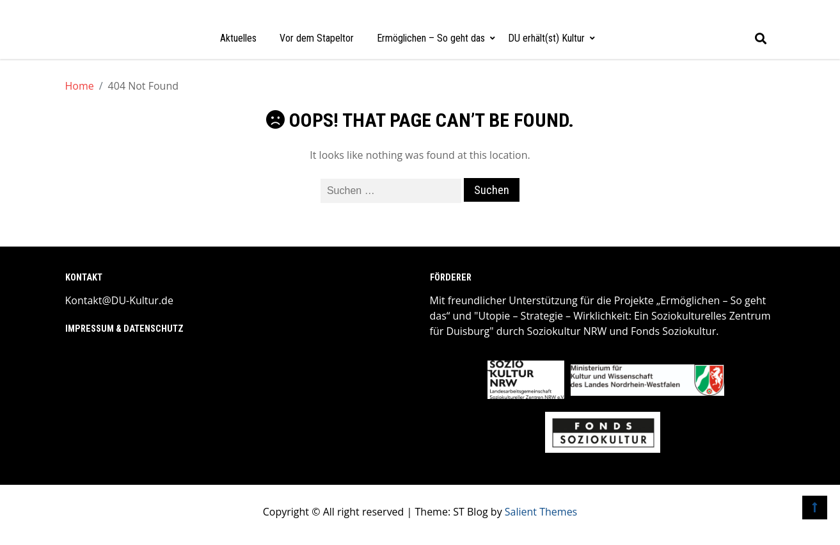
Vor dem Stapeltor (317, 38)
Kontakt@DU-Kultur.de (119, 300)
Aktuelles (238, 38)
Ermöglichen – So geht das (431, 38)
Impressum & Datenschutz (124, 328)
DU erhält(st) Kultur (546, 38)
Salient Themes (541, 512)
